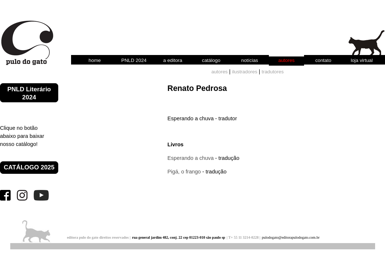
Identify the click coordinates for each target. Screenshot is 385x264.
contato (323, 60)
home (95, 60)
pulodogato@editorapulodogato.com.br (291, 237)
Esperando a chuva (190, 158)
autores (286, 60)
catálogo (211, 60)
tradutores (273, 71)
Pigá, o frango (184, 172)
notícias (249, 60)
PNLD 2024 (134, 60)
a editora (172, 60)
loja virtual (362, 60)
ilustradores (244, 71)
